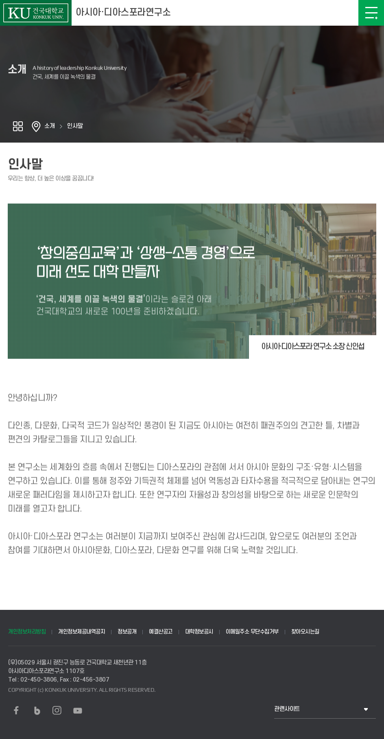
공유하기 (18, 126)
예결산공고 (160, 632)
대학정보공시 (199, 632)
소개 (49, 126)
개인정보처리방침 (27, 632)
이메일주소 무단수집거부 (252, 632)
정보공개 (127, 632)
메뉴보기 (371, 13)
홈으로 (36, 126)
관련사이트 (287, 709)
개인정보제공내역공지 (81, 632)
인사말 (75, 126)
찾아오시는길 (305, 632)
